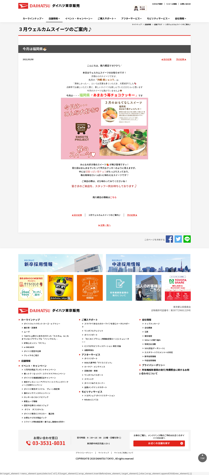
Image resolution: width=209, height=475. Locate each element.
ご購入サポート (106, 18)
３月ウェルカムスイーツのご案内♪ (178, 24)
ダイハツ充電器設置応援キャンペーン (40, 377)
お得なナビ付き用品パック (36, 417)
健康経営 (148, 336)
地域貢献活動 (150, 344)
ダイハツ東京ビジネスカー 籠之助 (39, 413)
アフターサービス (130, 18)
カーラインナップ (32, 18)
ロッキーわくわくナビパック (36, 397)
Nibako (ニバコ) (91, 399)
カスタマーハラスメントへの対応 (159, 352)
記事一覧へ (106, 225)
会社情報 (179, 18)
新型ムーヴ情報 (30, 401)
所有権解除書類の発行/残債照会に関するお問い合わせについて (164, 371)
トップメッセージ (152, 323)
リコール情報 (171, 4)
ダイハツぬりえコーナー (94, 383)
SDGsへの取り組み (153, 340)
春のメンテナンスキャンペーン (37, 393)
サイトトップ (137, 24)
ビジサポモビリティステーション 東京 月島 (102, 346)
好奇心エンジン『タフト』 (35, 343)
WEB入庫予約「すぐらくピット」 (98, 362)
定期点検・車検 (91, 370)
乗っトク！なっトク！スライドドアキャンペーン (44, 373)
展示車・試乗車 (30, 327)
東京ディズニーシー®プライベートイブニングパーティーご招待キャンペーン (45, 383)
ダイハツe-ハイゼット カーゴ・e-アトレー (42, 323)
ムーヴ (27, 331)
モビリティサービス (157, 18)
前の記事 (167, 59)
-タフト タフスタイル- (34, 409)
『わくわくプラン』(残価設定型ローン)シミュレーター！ (105, 340)
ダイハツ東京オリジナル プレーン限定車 (42, 389)
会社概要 (148, 327)
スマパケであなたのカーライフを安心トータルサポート (105, 325)
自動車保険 (89, 350)
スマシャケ (89, 379)
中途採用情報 (150, 360)
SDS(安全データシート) (155, 348)
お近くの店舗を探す (159, 443)
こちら (113, 197)
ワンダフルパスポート (93, 375)
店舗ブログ (158, 24)
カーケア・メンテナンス (94, 366)
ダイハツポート (91, 334)
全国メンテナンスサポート (95, 387)
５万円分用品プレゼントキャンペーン (40, 369)
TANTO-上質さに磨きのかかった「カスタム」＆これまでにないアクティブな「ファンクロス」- (45, 337)
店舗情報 (53, 18)
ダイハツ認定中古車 (32, 351)
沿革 (146, 331)
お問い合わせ (185, 4)
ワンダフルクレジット (93, 330)
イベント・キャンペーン (78, 18)
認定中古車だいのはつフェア (36, 405)
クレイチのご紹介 (31, 355)
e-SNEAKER (29, 347)
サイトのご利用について (123, 452)
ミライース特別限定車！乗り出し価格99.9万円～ (44, 421)
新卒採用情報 (150, 356)
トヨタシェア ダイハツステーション (99, 395)
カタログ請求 (157, 4)
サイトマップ (103, 452)
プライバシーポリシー (153, 365)
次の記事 (180, 59)
